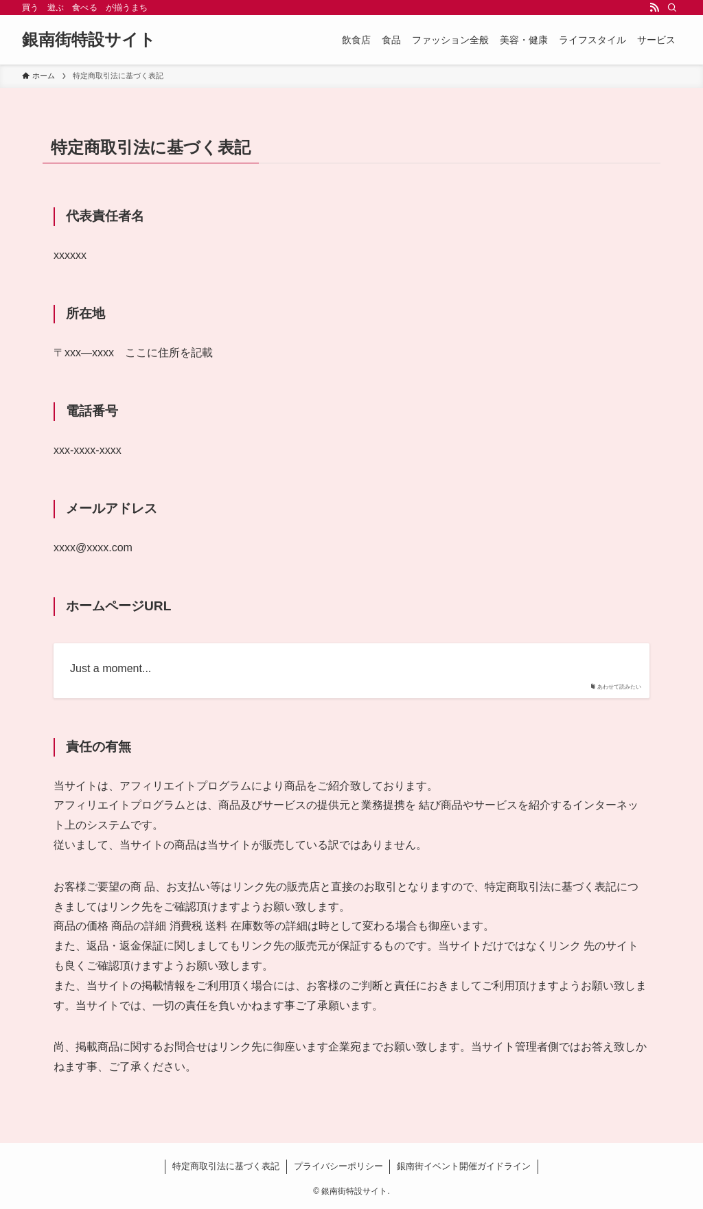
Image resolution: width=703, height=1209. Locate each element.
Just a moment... (110, 668)
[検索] (672, 7)
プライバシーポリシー (338, 1166)
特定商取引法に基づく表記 (225, 1166)
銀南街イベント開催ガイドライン (464, 1166)
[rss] (654, 7)
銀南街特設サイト (89, 40)
